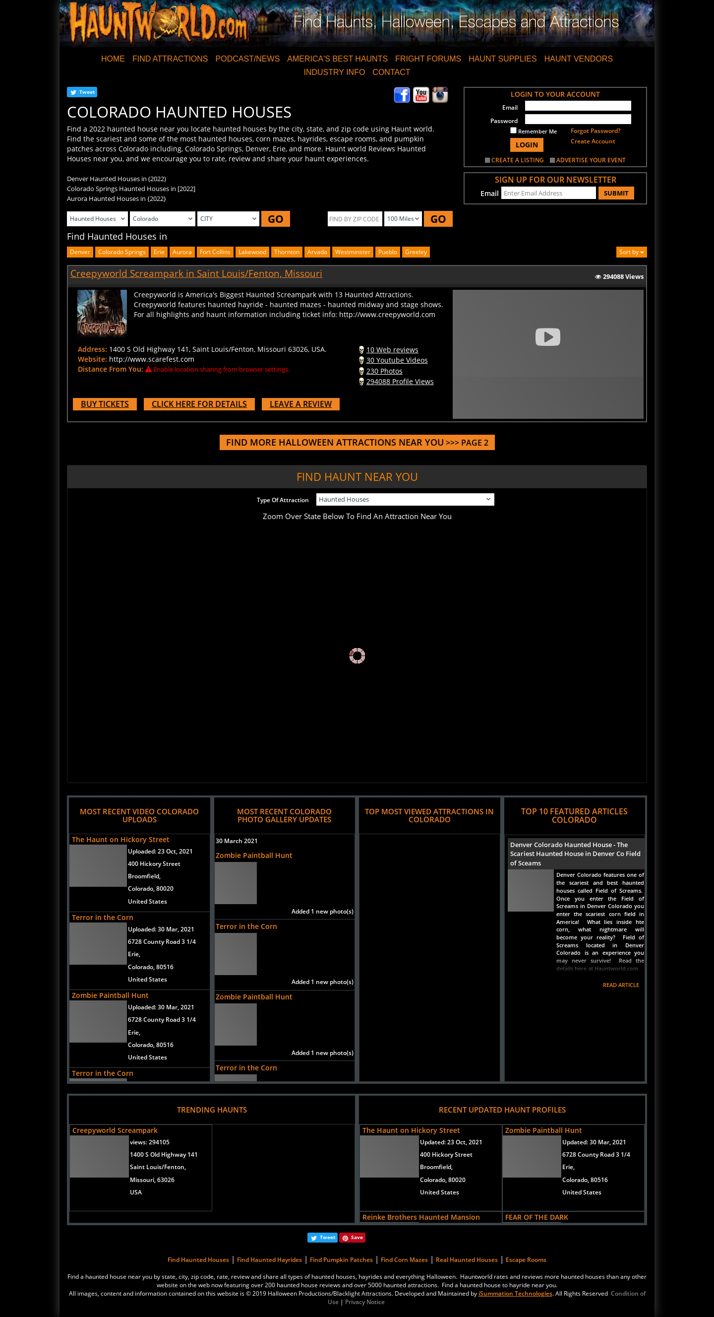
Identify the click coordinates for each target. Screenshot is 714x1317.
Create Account (593, 141)
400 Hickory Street (154, 863)
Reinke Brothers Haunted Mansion (421, 1217)
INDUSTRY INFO (334, 72)
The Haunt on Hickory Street (121, 839)
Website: (92, 359)
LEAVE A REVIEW (301, 403)
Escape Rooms (526, 1259)
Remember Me (533, 131)
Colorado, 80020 (151, 888)
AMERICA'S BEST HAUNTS (337, 59)
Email (510, 107)
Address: (92, 349)
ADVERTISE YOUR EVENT (591, 160)
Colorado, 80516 (151, 967)
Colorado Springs (122, 252)
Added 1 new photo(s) (323, 911)
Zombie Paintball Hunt (110, 995)
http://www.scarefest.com (151, 359)
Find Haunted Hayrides (269, 1259)
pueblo (387, 252)
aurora (182, 252)
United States (147, 901)
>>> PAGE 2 (357, 442)
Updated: (451, 1142)
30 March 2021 (237, 841)
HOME (113, 59)
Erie (159, 252)
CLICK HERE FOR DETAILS (199, 403)
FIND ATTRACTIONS (170, 59)
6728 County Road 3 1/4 (162, 941)
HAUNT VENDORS (578, 59)
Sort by (631, 252)
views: (150, 1142)
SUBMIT (616, 193)
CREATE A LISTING (517, 160)
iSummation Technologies (515, 1293)
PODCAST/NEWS (248, 59)
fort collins (215, 252)
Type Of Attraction (283, 500)
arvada (317, 252)
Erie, (134, 954)
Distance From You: (110, 369)
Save (357, 1237)
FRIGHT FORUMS (428, 59)
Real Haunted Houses (467, 1259)
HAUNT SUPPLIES (503, 59)
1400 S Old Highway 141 (164, 1154)
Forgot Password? (595, 131)
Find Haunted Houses (198, 1259)
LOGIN (527, 144)
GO (276, 219)
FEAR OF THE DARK (536, 1217)
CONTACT (391, 72)
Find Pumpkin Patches (341, 1259)
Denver (80, 252)
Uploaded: (160, 851)
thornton (286, 252)
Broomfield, (144, 876)
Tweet (87, 91)
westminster (352, 252)
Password (504, 121)
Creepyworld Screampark (115, 1130)
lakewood (252, 252)
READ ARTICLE (621, 984)
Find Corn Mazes (404, 1259)
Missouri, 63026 (152, 1180)
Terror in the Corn (102, 917)
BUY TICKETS (105, 403)
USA (136, 1192)
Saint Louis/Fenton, (158, 1167)
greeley (416, 252)
